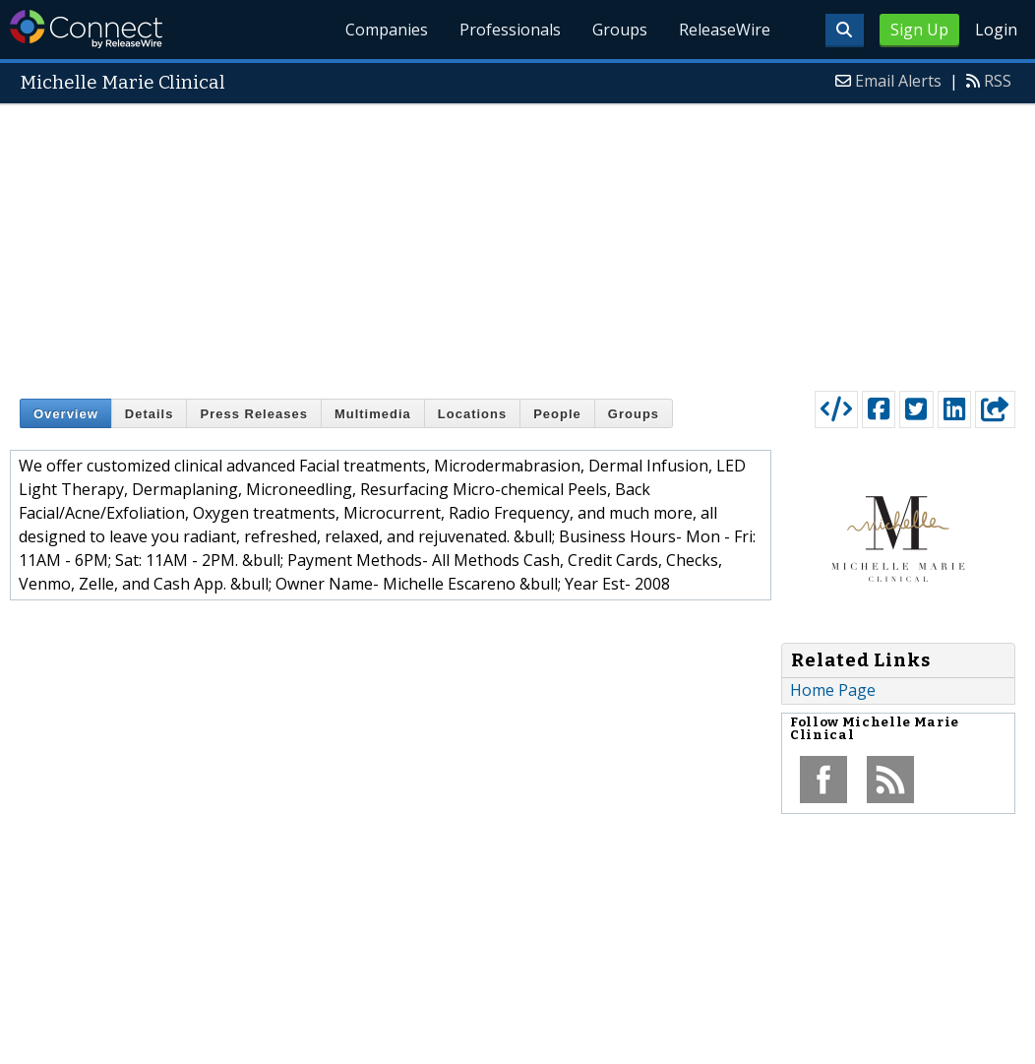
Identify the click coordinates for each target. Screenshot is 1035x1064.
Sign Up (919, 29)
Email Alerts (898, 81)
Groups (619, 29)
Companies (387, 29)
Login (996, 29)
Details (149, 414)
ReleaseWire (724, 29)
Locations (472, 414)
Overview (65, 414)
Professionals (510, 29)
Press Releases (253, 414)
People (557, 414)
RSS (997, 81)
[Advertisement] (517, 243)
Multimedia (373, 414)
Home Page (833, 690)
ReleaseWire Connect (86, 29)
